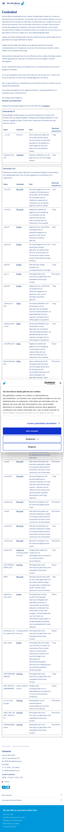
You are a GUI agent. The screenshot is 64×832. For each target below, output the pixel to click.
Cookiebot (45, 106)
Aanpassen (32, 439)
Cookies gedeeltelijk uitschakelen (42, 423)
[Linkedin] (8, 787)
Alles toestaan (32, 431)
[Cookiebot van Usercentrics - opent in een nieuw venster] (44, 383)
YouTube (19, 565)
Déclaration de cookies (11, 824)
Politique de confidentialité (12, 820)
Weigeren (32, 447)
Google (18, 227)
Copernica (20, 550)
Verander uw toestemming (11, 100)
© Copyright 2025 (9, 827)
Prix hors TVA (8, 814)
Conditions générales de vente (14, 817)
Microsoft (19, 189)
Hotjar (18, 303)
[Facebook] (4, 787)
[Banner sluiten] (60, 383)
